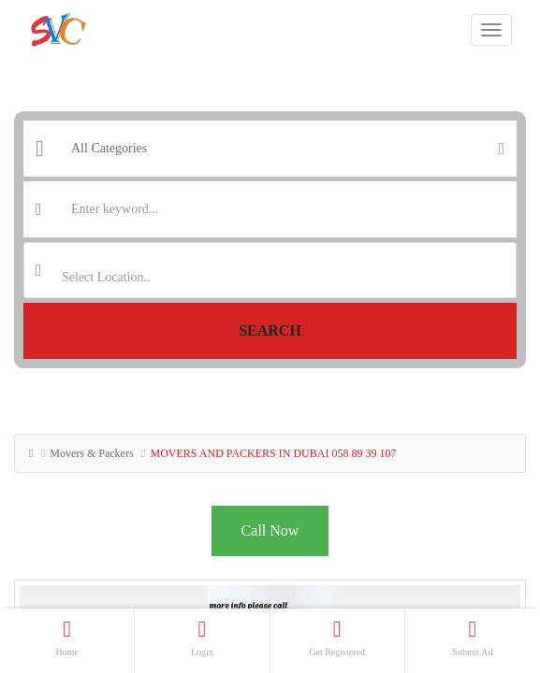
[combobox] (270, 270)
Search (270, 330)
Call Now (270, 530)
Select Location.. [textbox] (106, 277)
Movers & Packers (91, 453)
